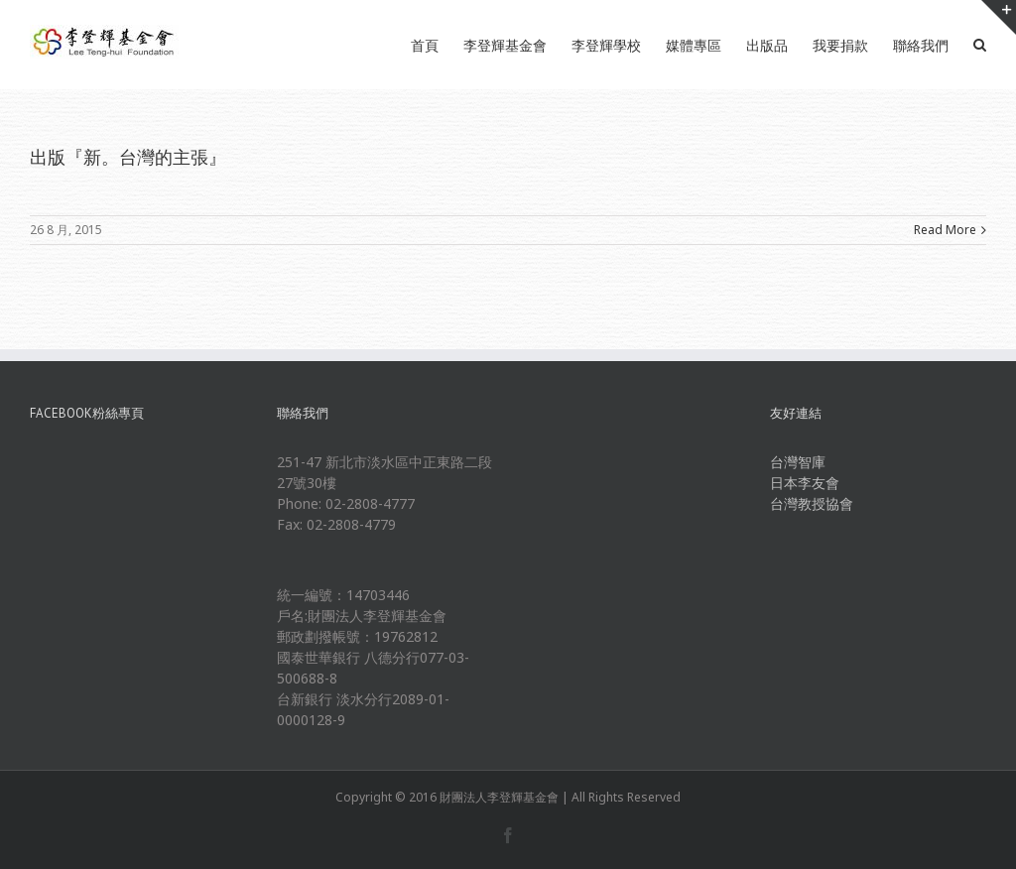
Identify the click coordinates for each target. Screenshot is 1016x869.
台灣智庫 (798, 461)
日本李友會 (804, 482)
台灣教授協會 (811, 503)
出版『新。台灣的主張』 (128, 157)
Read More (945, 229)
